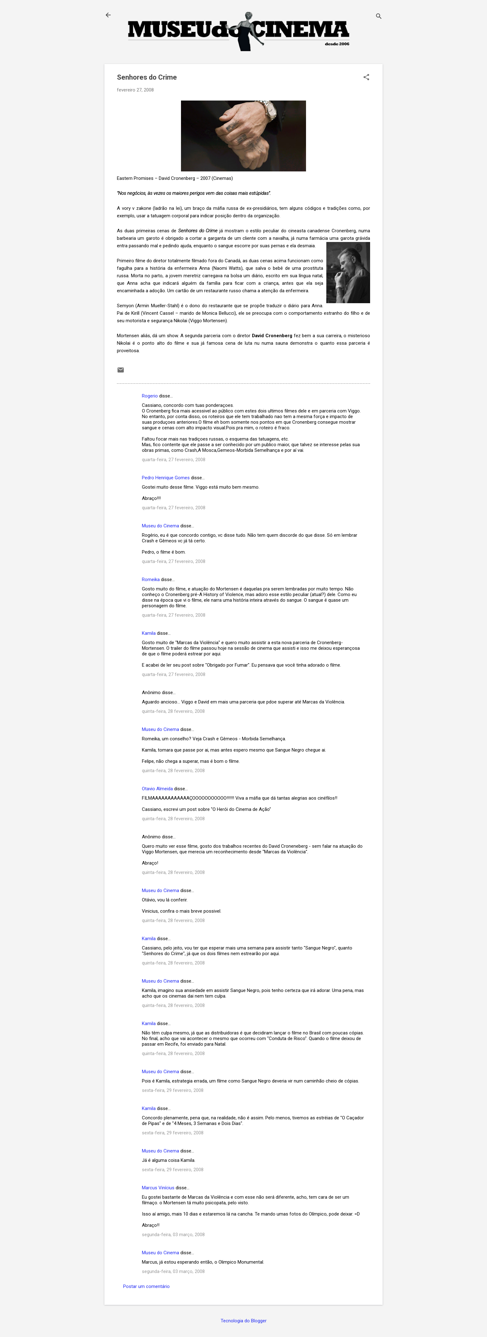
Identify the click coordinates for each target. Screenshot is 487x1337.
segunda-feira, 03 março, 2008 (173, 1234)
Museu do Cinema (160, 526)
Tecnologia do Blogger (244, 1321)
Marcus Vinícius (158, 1188)
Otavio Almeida (157, 789)
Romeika (151, 579)
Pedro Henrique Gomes (166, 478)
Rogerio (150, 396)
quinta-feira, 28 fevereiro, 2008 (173, 711)
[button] (366, 77)
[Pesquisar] (379, 17)
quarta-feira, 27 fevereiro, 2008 (173, 459)
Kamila (149, 633)
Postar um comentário (146, 1286)
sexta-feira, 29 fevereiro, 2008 (172, 1090)
